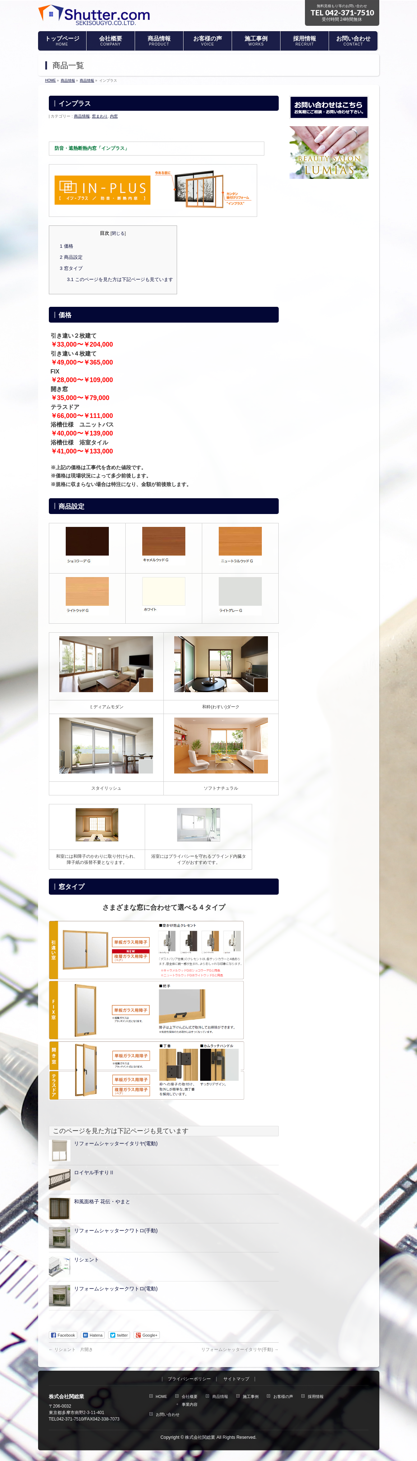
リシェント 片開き (71, 1349)
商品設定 (71, 257)
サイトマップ (236, 1379)
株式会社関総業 (200, 1437)
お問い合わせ (168, 1414)
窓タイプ (71, 268)
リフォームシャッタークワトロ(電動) (116, 1288)
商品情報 (82, 116)
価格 (66, 246)
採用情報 (316, 1396)
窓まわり (100, 116)
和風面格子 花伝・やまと (102, 1201)
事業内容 (190, 1404)
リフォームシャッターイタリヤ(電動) (116, 1143)
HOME (161, 1396)
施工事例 (251, 1396)
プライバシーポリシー (189, 1379)
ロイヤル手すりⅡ (94, 1172)
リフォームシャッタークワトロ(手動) (116, 1230)
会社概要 (190, 1396)
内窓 (114, 116)
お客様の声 (283, 1396)
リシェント (86, 1259)
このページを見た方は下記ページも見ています (120, 279)
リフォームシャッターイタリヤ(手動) (239, 1349)
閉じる (118, 233)
